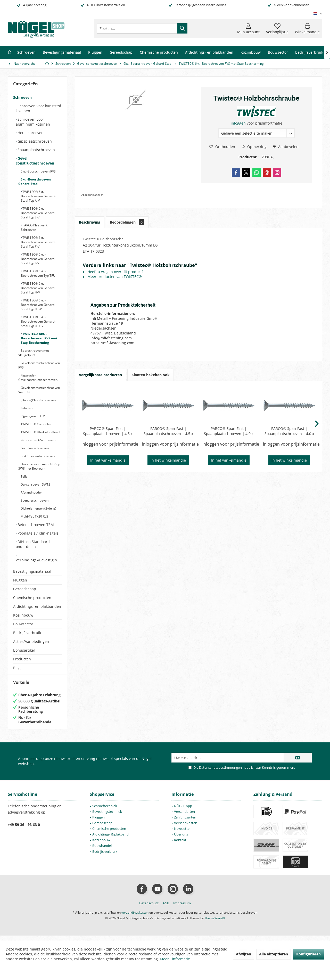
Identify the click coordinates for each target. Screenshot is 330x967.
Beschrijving (89, 222)
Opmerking (254, 146)
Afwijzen (243, 954)
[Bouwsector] (278, 52)
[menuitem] (307, 28)
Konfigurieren (308, 954)
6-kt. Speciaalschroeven (37, 456)
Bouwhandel (102, 850)
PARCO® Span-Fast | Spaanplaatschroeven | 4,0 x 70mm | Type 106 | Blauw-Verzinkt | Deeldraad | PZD (289, 431)
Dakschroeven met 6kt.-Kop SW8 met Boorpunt (39, 466)
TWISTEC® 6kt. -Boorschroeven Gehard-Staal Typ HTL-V (38, 321)
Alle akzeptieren (273, 954)
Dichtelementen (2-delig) (38, 508)
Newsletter (182, 833)
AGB (166, 908)
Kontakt (180, 845)
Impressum (182, 908)
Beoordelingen (127, 222)
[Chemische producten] (159, 52)
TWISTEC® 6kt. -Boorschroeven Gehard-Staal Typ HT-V (38, 304)
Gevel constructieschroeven (35, 161)
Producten (22, 659)
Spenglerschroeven (34, 500)
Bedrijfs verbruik (104, 856)
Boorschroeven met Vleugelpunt (33, 352)
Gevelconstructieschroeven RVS (39, 365)
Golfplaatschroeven (34, 448)
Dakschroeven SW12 (35, 484)
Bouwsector (23, 623)
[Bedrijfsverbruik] (309, 52)
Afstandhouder (31, 492)
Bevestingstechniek (107, 816)
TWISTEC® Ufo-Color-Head (40, 432)
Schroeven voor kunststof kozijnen (38, 108)
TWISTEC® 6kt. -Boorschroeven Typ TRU (38, 273)
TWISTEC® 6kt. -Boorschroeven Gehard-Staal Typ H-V (38, 287)
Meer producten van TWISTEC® (112, 276)
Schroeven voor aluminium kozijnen (33, 122)
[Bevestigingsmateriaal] (62, 52)
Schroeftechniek (104, 811)
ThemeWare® (214, 923)
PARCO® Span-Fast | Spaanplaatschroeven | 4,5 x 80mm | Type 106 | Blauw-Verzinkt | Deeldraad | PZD (168, 431)
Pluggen (20, 580)
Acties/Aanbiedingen (31, 641)
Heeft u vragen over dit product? (113, 271)
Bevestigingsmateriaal (32, 571)
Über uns (181, 839)
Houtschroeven (30, 132)
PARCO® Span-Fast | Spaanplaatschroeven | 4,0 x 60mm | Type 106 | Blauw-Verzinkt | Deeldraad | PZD (228, 431)
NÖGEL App (183, 811)
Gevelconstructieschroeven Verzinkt (39, 390)
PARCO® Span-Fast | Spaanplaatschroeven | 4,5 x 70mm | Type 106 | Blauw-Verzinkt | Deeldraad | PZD (108, 431)
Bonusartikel (24, 650)
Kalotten (26, 408)
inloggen (239, 123)
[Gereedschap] (121, 52)
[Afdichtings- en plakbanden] (209, 52)
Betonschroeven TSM (35, 524)
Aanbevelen (286, 146)
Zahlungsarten (185, 822)
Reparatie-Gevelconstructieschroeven (37, 377)
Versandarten (184, 816)
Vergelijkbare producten (100, 374)
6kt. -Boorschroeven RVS (38, 171)
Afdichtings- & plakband (110, 839)
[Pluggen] (95, 52)
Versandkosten (185, 828)
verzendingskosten (134, 917)
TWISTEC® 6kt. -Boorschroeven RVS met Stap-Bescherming (39, 338)
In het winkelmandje (108, 460)
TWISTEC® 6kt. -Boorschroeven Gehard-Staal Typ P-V (38, 242)
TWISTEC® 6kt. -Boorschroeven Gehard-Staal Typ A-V (38, 196)
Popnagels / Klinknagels (37, 533)
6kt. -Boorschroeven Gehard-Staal (34, 181)
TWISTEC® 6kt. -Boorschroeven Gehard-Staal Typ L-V (38, 258)
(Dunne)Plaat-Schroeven (38, 400)
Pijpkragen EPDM (32, 416)
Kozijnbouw (23, 615)
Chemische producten (32, 597)
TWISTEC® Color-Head (36, 424)
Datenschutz (149, 908)
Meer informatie (175, 958)
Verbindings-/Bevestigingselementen (39, 560)
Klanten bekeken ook (150, 374)
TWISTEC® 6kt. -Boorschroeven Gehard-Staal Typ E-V (38, 212)
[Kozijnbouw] (250, 52)
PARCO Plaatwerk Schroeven (34, 227)
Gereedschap (24, 588)
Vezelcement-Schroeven (37, 440)
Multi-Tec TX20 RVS (34, 516)
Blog (17, 667)
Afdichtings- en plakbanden (37, 606)
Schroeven (22, 97)
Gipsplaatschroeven (34, 141)
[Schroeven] (26, 52)
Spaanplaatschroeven (35, 149)
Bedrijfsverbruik (27, 632)
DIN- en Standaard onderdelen (33, 544)
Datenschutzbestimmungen (220, 772)
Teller (24, 476)
